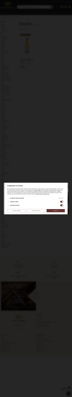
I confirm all (55, 210)
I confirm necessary (36, 210)
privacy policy (38, 190)
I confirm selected (16, 210)
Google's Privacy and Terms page (42, 193)
